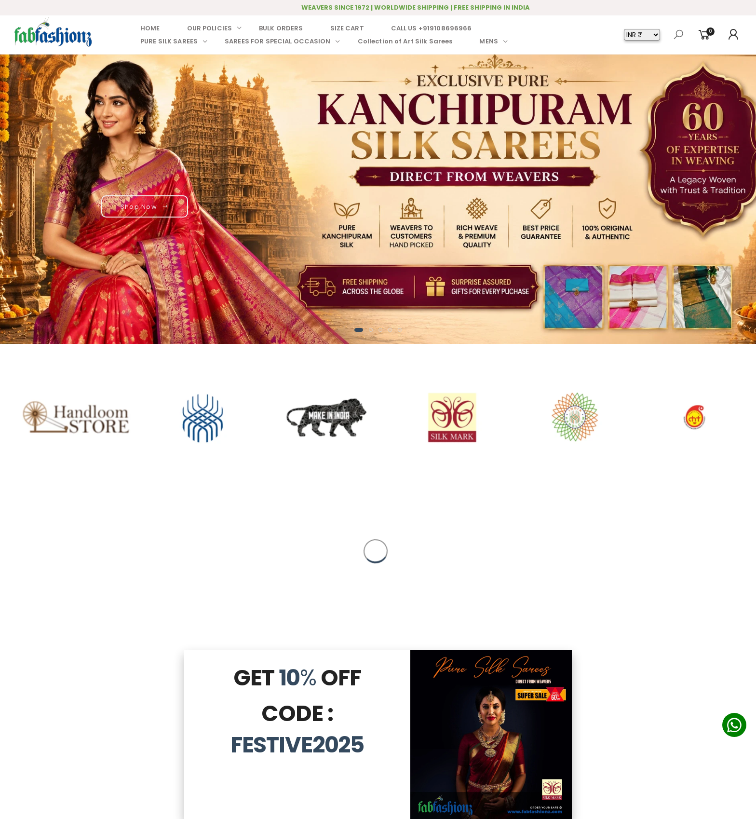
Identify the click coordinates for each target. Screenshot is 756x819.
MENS (488, 41)
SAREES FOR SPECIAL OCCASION (278, 41)
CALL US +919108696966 (431, 28)
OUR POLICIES (209, 28)
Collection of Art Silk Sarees (405, 41)
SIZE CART (347, 28)
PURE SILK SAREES (169, 41)
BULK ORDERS (281, 28)
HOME (150, 28)
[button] (358, 330)
